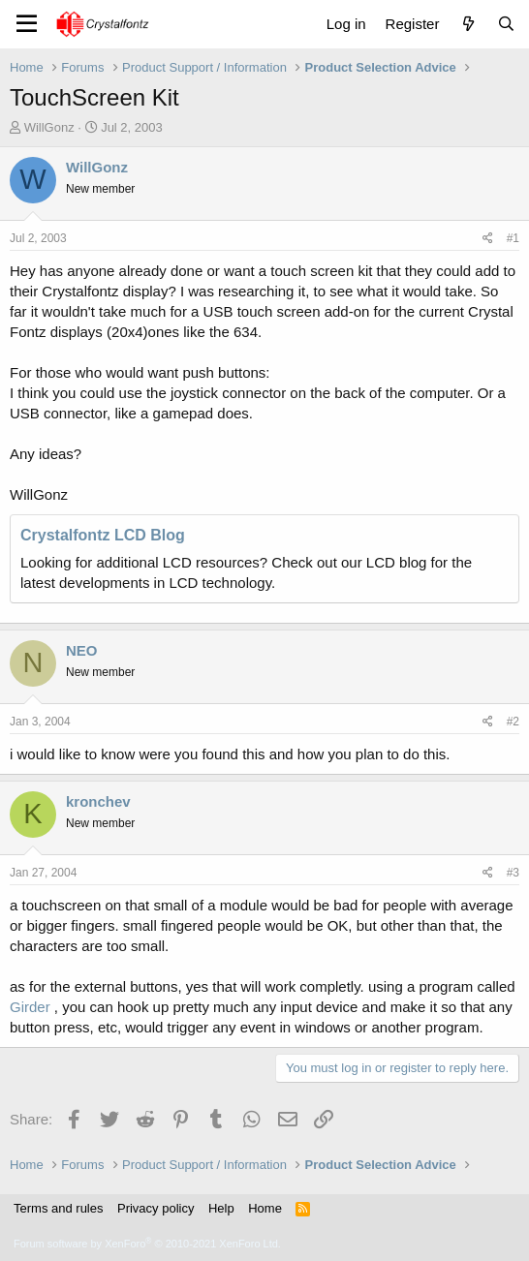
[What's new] (467, 24)
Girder (30, 1007)
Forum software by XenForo (147, 1243)
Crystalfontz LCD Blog (102, 535)
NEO (82, 650)
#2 (513, 721)
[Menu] (26, 24)
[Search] (506, 24)
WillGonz (49, 127)
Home (265, 1208)
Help (221, 1208)
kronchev (98, 801)
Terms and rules (58, 1208)
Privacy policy (155, 1208)
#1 (513, 238)
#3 (513, 872)
